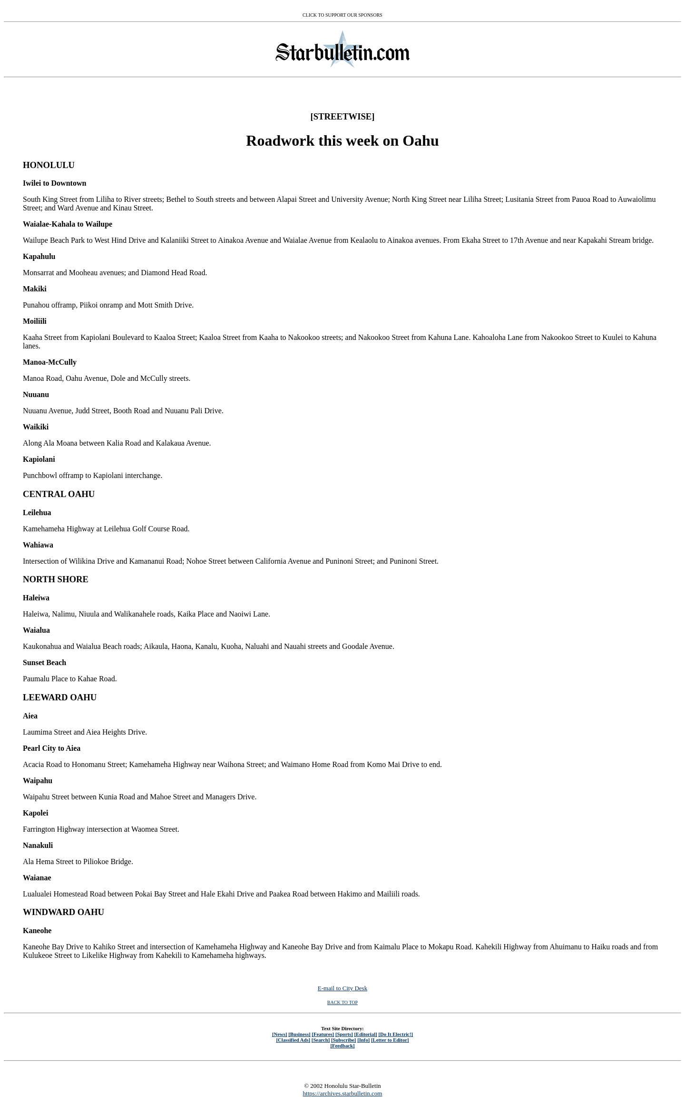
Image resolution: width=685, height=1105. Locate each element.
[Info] (363, 1040)
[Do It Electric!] (395, 1034)
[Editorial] (365, 1034)
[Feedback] (342, 1045)
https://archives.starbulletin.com (342, 1093)
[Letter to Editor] (390, 1040)
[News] (279, 1034)
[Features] (323, 1034)
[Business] (299, 1034)
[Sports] (344, 1034)
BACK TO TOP (342, 1002)
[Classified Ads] (293, 1040)
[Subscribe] (343, 1040)
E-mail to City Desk (342, 988)
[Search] (321, 1040)
